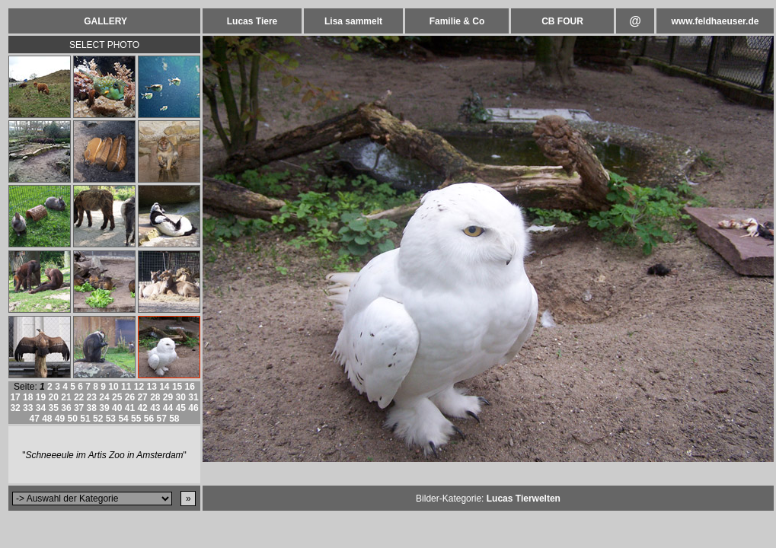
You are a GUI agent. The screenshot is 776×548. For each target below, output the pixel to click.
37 (79, 408)
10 (113, 386)
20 (54, 397)
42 (142, 408)
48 (47, 418)
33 (28, 408)
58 (174, 418)
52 (98, 418)
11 (126, 386)
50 (73, 418)
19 (41, 397)
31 (193, 397)
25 (117, 397)
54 (123, 418)
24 (104, 397)
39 (104, 408)
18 (28, 397)
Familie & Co (457, 21)
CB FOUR (562, 21)
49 (60, 418)
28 (155, 397)
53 (111, 418)
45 (181, 408)
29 (168, 397)
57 (161, 418)
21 (66, 397)
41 (130, 408)
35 (54, 408)
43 (155, 408)
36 (66, 408)
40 (117, 408)
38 (92, 408)
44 (168, 408)
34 (41, 408)
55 (136, 418)
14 (164, 386)
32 (15, 408)
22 (79, 397)
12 (139, 386)
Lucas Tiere (252, 21)
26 (130, 397)
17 (15, 397)
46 (193, 408)
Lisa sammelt (353, 21)
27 (142, 397)
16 (190, 386)
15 (177, 386)
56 (149, 418)
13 (151, 386)
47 (34, 418)
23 (92, 397)
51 (85, 418)
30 (181, 397)
